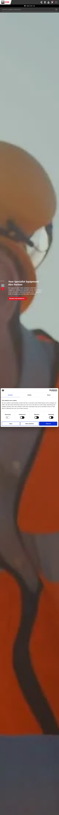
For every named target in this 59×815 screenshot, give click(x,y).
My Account (48, 2)
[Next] (2, 288)
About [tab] (48, 395)
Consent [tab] (10, 395)
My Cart (52, 2)
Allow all (48, 423)
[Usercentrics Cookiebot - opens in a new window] (50, 390)
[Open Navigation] (56, 2)
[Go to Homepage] (6, 2)
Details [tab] (29, 395)
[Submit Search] (56, 9)
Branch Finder (45, 2)
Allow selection (29, 423)
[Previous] (2, 285)
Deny (10, 423)
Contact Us (41, 2)
